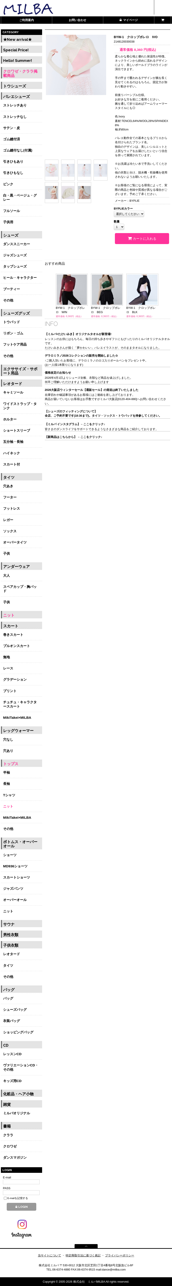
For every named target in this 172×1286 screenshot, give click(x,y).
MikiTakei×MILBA (17, 717)
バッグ (9, 990)
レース (8, 668)
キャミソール (13, 392)
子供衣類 (10, 945)
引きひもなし (13, 173)
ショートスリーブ (16, 430)
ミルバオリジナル (16, 1113)
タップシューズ (15, 266)
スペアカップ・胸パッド (20, 589)
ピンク (8, 184)
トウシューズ (14, 86)
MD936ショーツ (15, 866)
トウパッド (11, 322)
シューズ (10, 235)
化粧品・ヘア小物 (18, 1094)
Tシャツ (9, 795)
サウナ (9, 924)
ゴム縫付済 (11, 139)
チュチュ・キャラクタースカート (20, 704)
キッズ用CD (12, 1081)
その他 (8, 300)
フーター (10, 497)
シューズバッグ (15, 1009)
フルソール (11, 211)
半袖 (6, 772)
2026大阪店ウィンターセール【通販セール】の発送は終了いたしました (91, 390)
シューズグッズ (16, 313)
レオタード (12, 384)
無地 (6, 657)
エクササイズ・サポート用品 (20, 371)
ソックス (10, 531)
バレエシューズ (16, 97)
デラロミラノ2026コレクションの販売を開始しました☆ (81, 355)
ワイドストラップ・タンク (20, 406)
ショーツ (10, 855)
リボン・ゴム (13, 333)
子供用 (8, 222)
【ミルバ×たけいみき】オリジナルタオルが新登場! (78, 334)
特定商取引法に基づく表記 (83, 1255)
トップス (10, 764)
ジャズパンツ (13, 888)
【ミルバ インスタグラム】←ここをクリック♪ (75, 424)
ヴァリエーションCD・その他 (20, 1067)
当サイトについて (49, 1255)
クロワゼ (10, 1146)
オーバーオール (15, 900)
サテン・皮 (11, 128)
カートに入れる (142, 238)
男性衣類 (10, 935)
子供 (6, 553)
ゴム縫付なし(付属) (17, 150)
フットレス (11, 508)
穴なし (8, 739)
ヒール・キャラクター (20, 277)
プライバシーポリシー (119, 1255)
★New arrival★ (17, 39)
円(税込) (145, 50)
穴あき (8, 486)
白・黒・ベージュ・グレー (20, 197)
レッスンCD (12, 1054)
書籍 (7, 1126)
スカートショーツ (16, 877)
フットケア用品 (15, 344)
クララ (8, 1135)
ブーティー (11, 289)
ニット (9, 615)
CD (6, 1045)
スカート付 (11, 464)
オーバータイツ (15, 542)
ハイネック (11, 453)
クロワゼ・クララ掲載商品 (20, 73)
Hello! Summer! (17, 60)
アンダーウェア (16, 567)
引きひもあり (13, 161)
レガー (8, 520)
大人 (6, 575)
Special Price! (16, 50)
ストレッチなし (15, 117)
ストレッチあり (15, 105)
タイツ (9, 477)
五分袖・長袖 (13, 442)
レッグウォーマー (18, 731)
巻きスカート (13, 635)
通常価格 (124, 50)
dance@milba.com (114, 1269)
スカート (10, 626)
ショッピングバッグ (18, 1032)
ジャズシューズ (15, 255)
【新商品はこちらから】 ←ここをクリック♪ (73, 437)
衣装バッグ (11, 1021)
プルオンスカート (16, 646)
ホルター (10, 419)
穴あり (8, 751)
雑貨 (7, 1104)
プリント (10, 691)
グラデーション (15, 679)
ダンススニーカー (16, 244)
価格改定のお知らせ (58, 372)
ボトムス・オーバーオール (20, 844)
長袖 (6, 784)
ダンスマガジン (15, 1157)
